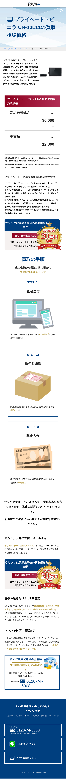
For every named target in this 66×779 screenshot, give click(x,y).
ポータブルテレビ (21, 49)
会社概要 (10, 716)
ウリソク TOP (8, 49)
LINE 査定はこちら (28, 744)
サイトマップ (54, 716)
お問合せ (44, 716)
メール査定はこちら (27, 758)
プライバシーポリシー (23, 716)
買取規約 (36, 716)
